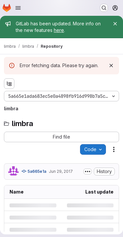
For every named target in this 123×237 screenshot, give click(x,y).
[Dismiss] (111, 65)
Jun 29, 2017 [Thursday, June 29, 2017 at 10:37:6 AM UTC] (61, 171)
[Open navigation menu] (18, 8)
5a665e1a (33, 171)
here (59, 30)
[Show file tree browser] (9, 83)
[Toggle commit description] (87, 171)
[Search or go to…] (104, 8)
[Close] (115, 24)
